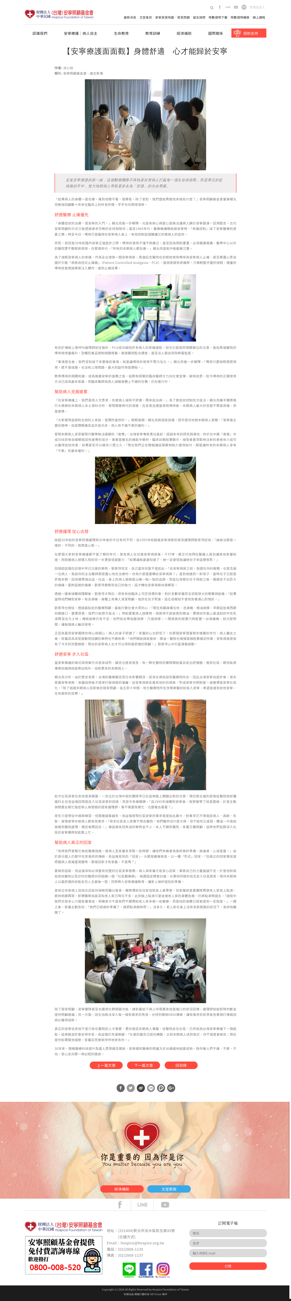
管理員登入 (257, 7)
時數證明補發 (240, 17)
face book (123, 1207)
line (227, 7)
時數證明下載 (218, 17)
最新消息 (130, 17)
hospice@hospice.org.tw (142, 1245)
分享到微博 (141, 1090)
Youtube (168, 1207)
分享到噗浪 (161, 1090)
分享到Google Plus (171, 1090)
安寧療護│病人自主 (80, 33)
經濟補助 (184, 33)
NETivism (155, 1296)
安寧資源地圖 (164, 17)
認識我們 (40, 33)
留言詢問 (199, 17)
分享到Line (151, 1090)
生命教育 (121, 33)
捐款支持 (250, 33)
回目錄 (186, 1066)
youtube (235, 7)
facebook (219, 7)
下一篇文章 (143, 1066)
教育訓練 (152, 33)
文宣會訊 (145, 17)
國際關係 (215, 33)
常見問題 (183, 17)
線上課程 (259, 17)
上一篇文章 (100, 1066)
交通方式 (126, 1239)
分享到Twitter (131, 1090)
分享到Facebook (121, 1090)
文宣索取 (177, 1190)
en (244, 7)
